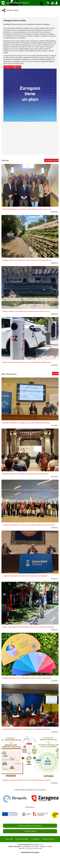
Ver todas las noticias (51, 160)
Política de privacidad (22, 839)
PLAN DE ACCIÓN (9, 67)
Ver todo (55, 373)
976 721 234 (38, 848)
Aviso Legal (9, 839)
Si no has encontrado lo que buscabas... (30, 826)
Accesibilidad (35, 839)
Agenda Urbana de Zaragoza (17, 3)
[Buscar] (48, 3)
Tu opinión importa (30, 831)
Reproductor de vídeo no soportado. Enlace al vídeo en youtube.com (30, 138)
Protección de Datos (48, 839)
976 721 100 (26, 848)
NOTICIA (18, 67)
